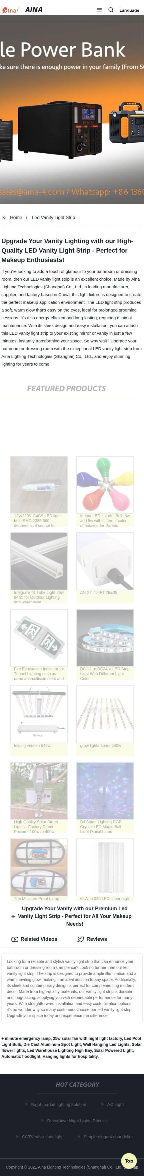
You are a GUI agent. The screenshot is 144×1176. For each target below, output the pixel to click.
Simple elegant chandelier (109, 1136)
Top (129, 1160)
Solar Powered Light (113, 1050)
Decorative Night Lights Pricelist (78, 1120)
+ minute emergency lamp (26, 1038)
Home (16, 217)
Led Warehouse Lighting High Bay (59, 1050)
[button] (99, 10)
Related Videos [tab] (34, 939)
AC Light (116, 1104)
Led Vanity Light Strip (53, 217)
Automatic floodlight (20, 1056)
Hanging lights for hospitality (70, 1056)
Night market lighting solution (59, 1104)
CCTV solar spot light (43, 1136)
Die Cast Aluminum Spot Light (52, 1044)
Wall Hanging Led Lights (106, 1044)
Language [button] (129, 10)
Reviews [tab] (92, 939)
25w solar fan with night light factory (87, 1038)
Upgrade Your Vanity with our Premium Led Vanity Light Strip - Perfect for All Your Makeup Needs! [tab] (71, 916)
